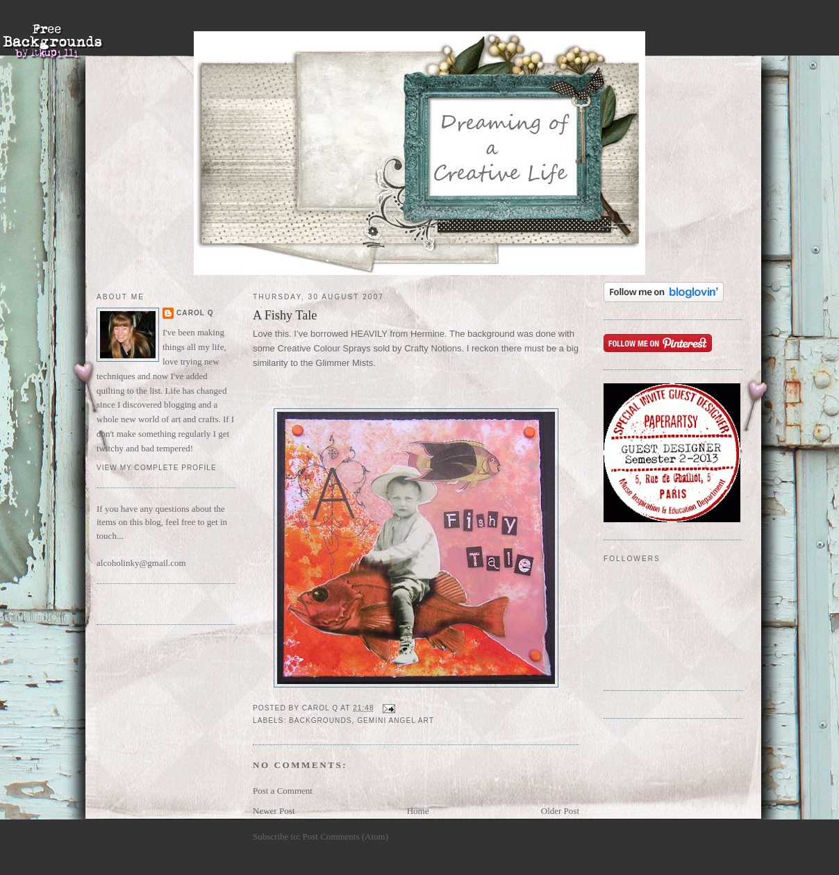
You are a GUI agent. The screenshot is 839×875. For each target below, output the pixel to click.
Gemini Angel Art (395, 720)
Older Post (560, 811)
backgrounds (320, 720)
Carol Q (195, 313)
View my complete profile (157, 468)
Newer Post (273, 811)
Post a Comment (283, 790)
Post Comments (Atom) (346, 836)
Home (418, 811)
